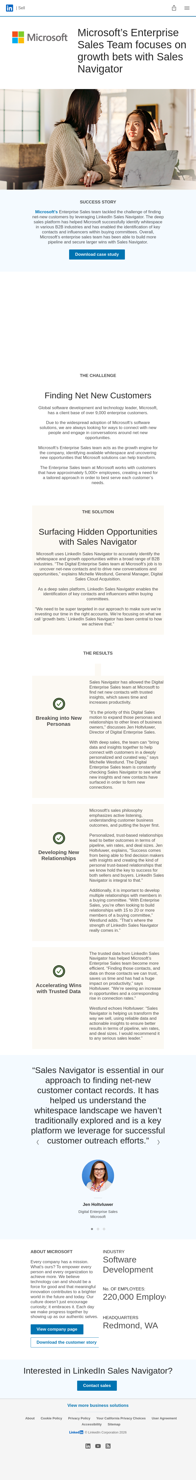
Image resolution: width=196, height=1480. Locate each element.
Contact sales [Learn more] (97, 1385)
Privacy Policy (79, 1418)
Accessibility (92, 1424)
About (30, 1418)
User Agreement (164, 1418)
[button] (38, 1142)
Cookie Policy (51, 1418)
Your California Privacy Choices (120, 1418)
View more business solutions (97, 1405)
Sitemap (114, 1424)
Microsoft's (46, 211)
